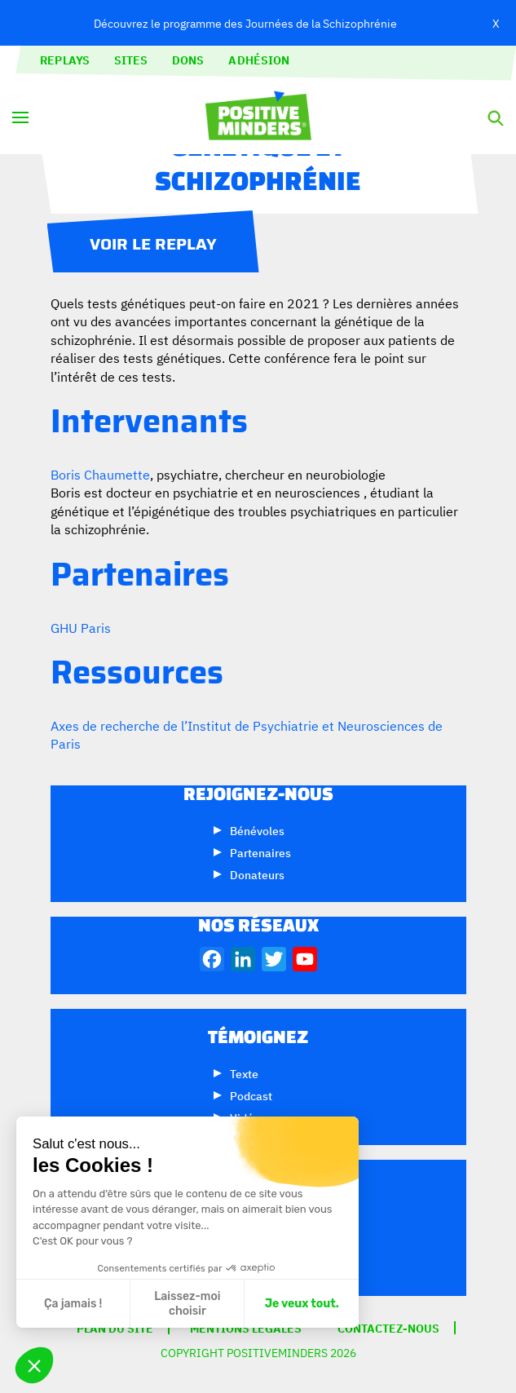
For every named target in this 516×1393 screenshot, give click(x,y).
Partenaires (260, 852)
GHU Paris (81, 627)
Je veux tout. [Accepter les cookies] (302, 1304)
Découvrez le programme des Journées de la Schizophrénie (245, 22)
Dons (188, 59)
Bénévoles (257, 830)
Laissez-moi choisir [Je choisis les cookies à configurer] (187, 1303)
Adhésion (258, 59)
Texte (244, 1073)
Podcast (251, 1095)
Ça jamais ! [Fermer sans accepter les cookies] (73, 1304)
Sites (131, 59)
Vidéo (245, 1117)
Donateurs (257, 874)
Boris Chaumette (100, 474)
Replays (65, 59)
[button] (34, 1365)
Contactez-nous (388, 1328)
